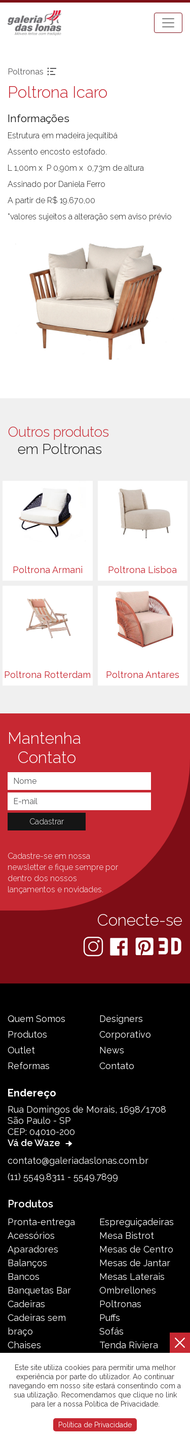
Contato (116, 1065)
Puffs (109, 1317)
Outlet (21, 1050)
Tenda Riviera (128, 1345)
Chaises (24, 1345)
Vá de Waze (41, 1142)
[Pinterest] (145, 946)
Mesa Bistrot (126, 1235)
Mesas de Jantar (134, 1263)
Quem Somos (36, 1018)
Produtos (27, 1034)
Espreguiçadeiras (136, 1222)
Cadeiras (26, 1304)
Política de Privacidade (95, 1425)
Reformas (29, 1065)
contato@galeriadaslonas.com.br (78, 1160)
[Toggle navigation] (168, 23)
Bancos (24, 1276)
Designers (121, 1018)
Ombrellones (127, 1290)
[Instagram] (94, 946)
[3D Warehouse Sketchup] (170, 946)
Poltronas (120, 1304)
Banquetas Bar (39, 1290)
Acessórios (31, 1235)
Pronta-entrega (41, 1222)
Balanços (27, 1263)
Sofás (111, 1331)
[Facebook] (119, 946)
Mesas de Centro (136, 1249)
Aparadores (33, 1249)
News (111, 1050)
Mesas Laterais (132, 1276)
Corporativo (125, 1034)
